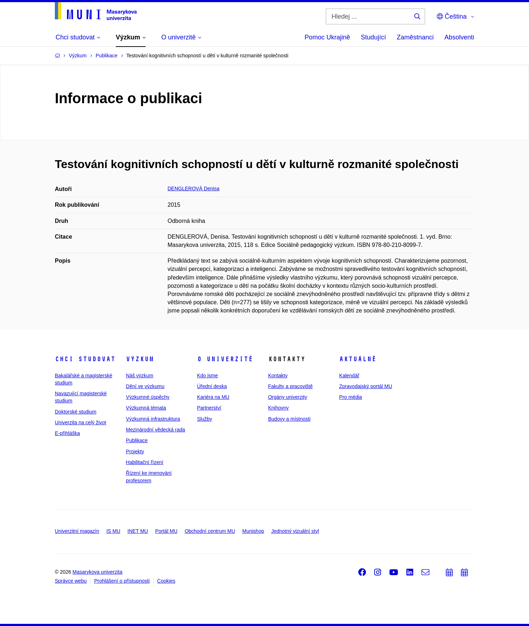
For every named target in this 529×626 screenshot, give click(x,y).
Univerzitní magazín (77, 531)
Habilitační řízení (144, 462)
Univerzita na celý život (80, 422)
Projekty (135, 451)
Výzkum (140, 359)
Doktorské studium (75, 412)
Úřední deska (212, 386)
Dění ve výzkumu (145, 386)
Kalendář (349, 375)
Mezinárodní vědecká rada (155, 430)
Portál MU (166, 531)
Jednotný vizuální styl (295, 531)
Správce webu (71, 581)
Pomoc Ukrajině (327, 37)
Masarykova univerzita (97, 572)
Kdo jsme (207, 375)
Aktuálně (357, 359)
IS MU (113, 531)
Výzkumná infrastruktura (153, 419)
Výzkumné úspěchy (147, 397)
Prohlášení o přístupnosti (122, 581)
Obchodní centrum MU (210, 531)
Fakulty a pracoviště (290, 386)
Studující (373, 37)
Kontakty (277, 375)
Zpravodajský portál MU (365, 386)
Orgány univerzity (287, 397)
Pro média (350, 397)
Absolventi (459, 37)
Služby (204, 419)
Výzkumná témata (146, 408)
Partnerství (209, 408)
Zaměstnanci (415, 37)
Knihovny (278, 408)
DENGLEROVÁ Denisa (194, 188)
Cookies (166, 581)
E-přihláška (67, 433)
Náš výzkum (139, 375)
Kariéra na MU (213, 397)
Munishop (253, 531)
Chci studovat (85, 359)
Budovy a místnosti (289, 419)
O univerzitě (225, 359)
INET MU (138, 531)
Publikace (137, 440)
